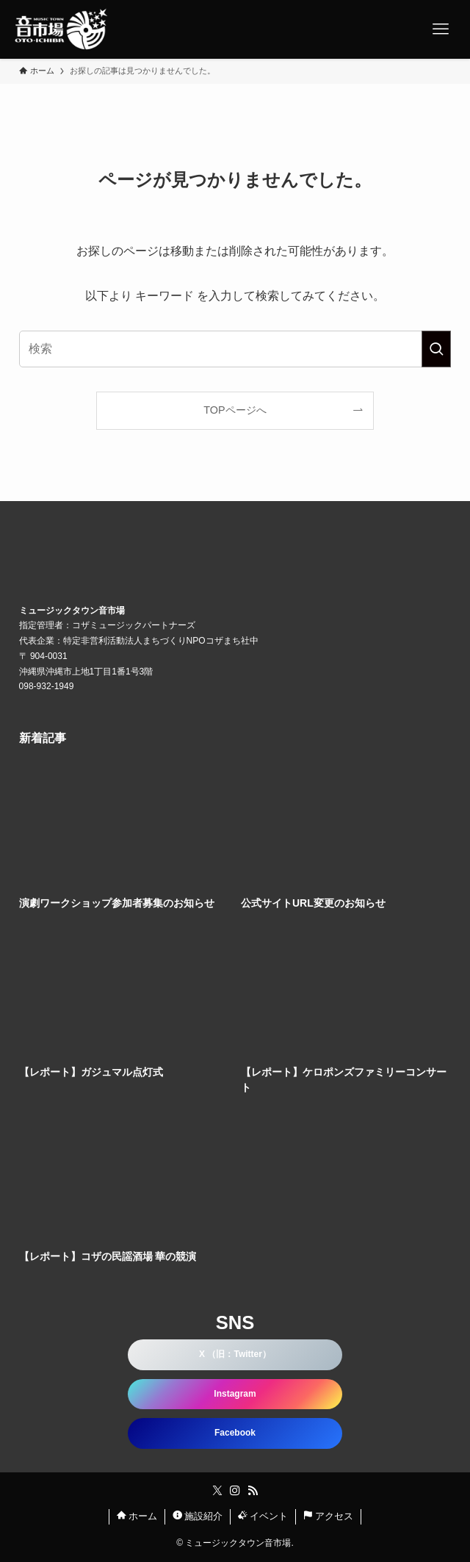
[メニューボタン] (440, 29)
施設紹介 (198, 1516)
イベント (263, 1516)
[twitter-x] (217, 1490)
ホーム (137, 1516)
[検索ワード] (235, 349)
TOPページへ (234, 410)
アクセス (328, 1516)
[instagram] (235, 1490)
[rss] (252, 1490)
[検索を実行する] (436, 349)
